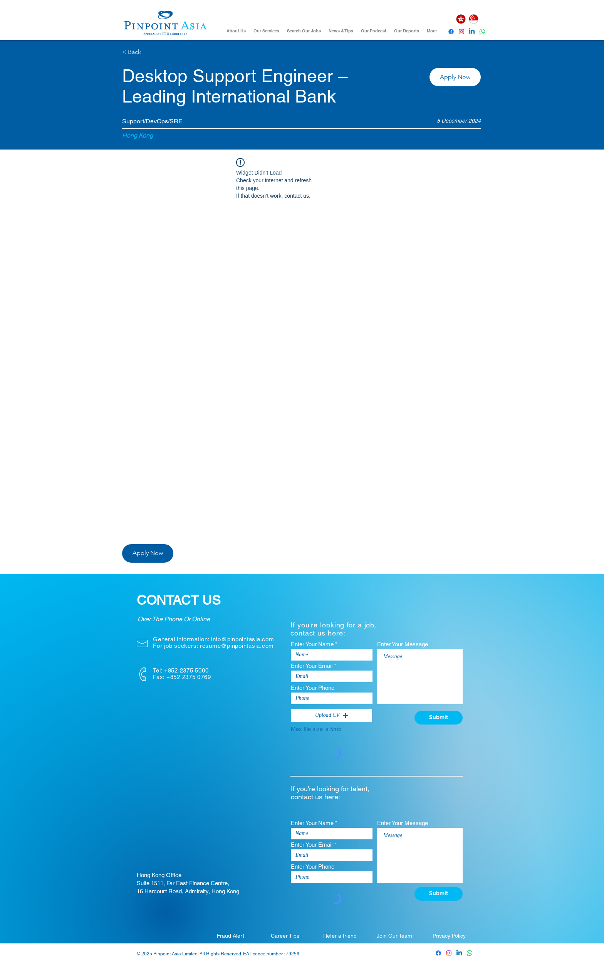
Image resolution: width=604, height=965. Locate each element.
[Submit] (438, 718)
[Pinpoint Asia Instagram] (448, 953)
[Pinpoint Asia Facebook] (451, 31)
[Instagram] (461, 31)
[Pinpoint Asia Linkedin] (471, 31)
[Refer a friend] (339, 935)
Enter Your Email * (313, 666)
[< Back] (149, 52)
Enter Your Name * (314, 644)
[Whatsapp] (482, 31)
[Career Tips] (285, 935)
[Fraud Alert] (230, 935)
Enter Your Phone (312, 688)
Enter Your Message (402, 644)
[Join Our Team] (394, 935)
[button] (455, 77)
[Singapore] (473, 19)
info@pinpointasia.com (242, 639)
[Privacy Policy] (449, 935)
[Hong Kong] (460, 19)
